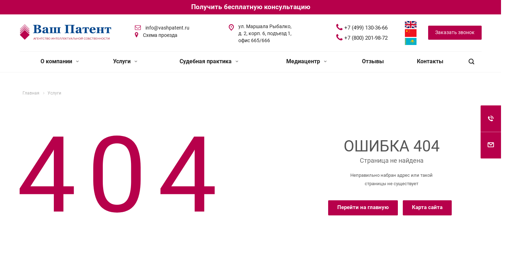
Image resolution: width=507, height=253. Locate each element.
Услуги (125, 61)
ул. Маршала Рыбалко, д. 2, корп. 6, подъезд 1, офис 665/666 (265, 33)
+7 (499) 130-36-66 (366, 28)
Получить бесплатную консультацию (250, 7)
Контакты (430, 61)
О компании (59, 61)
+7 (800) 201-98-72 (366, 38)
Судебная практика (209, 61)
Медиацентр (306, 61)
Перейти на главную (363, 207)
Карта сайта (427, 207)
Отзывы (373, 61)
